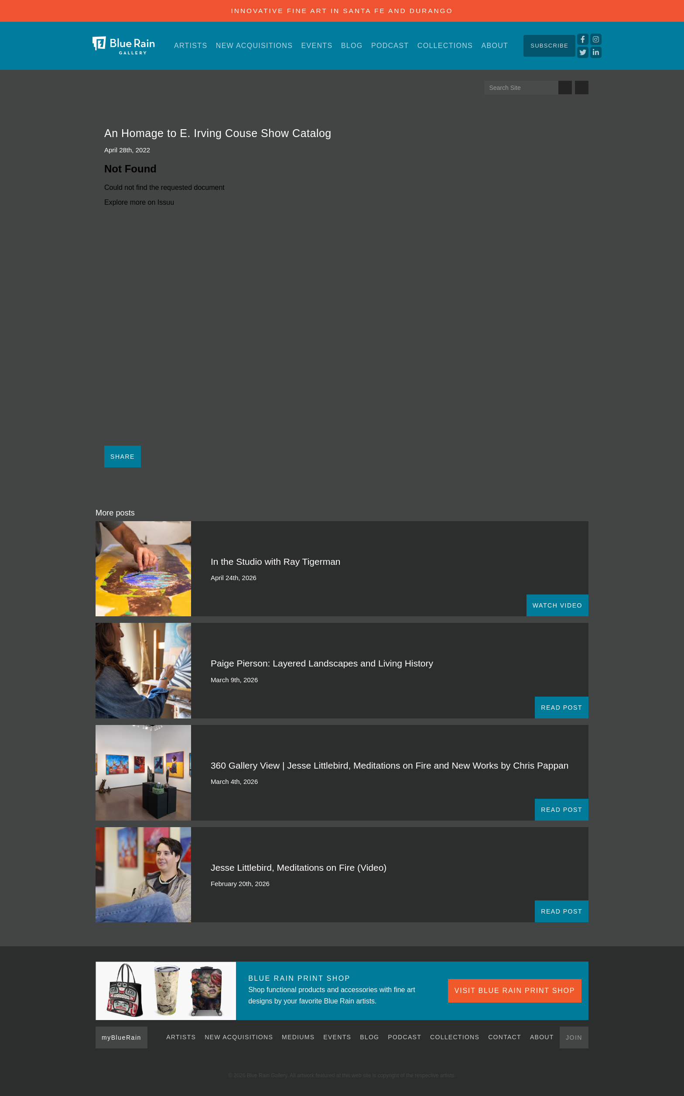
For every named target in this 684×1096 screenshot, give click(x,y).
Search (565, 87)
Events (317, 45)
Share (122, 456)
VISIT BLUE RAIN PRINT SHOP (515, 990)
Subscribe (549, 45)
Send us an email (581, 87)
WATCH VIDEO (557, 605)
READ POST (561, 707)
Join (574, 1037)
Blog (352, 45)
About (494, 45)
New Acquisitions (254, 45)
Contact (504, 1037)
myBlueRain (121, 1037)
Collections (445, 45)
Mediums (298, 1037)
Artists (190, 45)
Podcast (390, 45)
